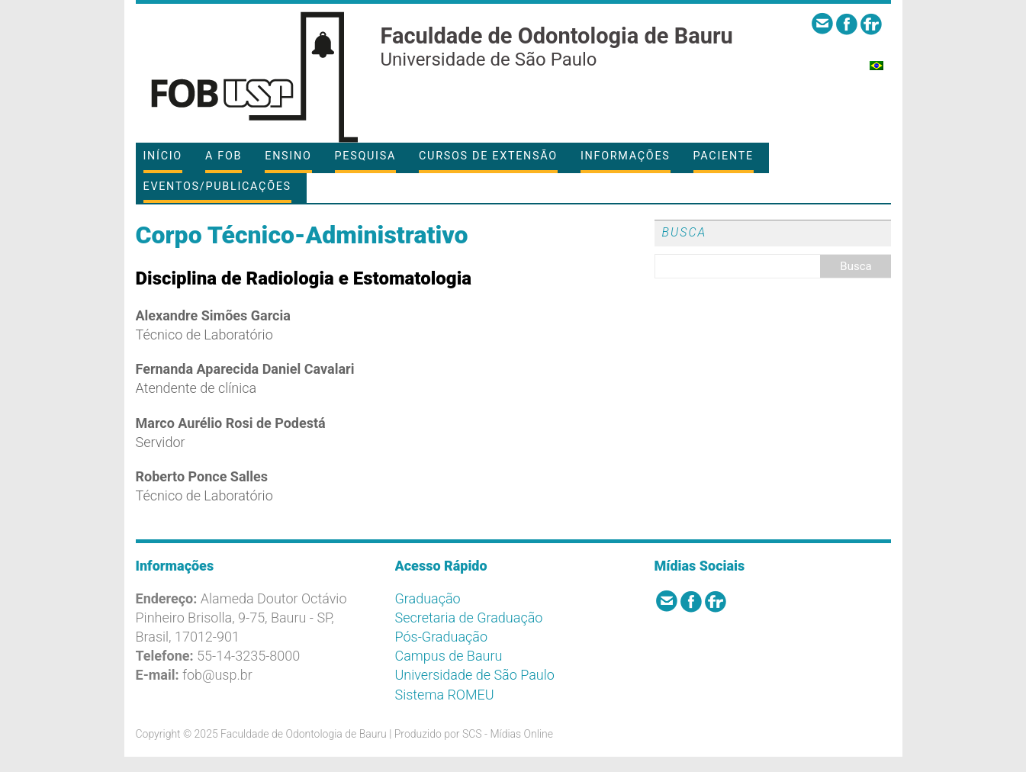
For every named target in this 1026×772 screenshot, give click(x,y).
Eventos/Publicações (217, 186)
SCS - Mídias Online (507, 734)
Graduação (428, 598)
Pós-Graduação (441, 637)
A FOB (223, 156)
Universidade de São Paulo (475, 675)
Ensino (288, 156)
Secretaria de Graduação (469, 618)
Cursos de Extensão (488, 156)
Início (162, 156)
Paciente (723, 156)
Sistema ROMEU (444, 695)
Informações (626, 156)
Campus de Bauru (449, 656)
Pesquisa (365, 156)
